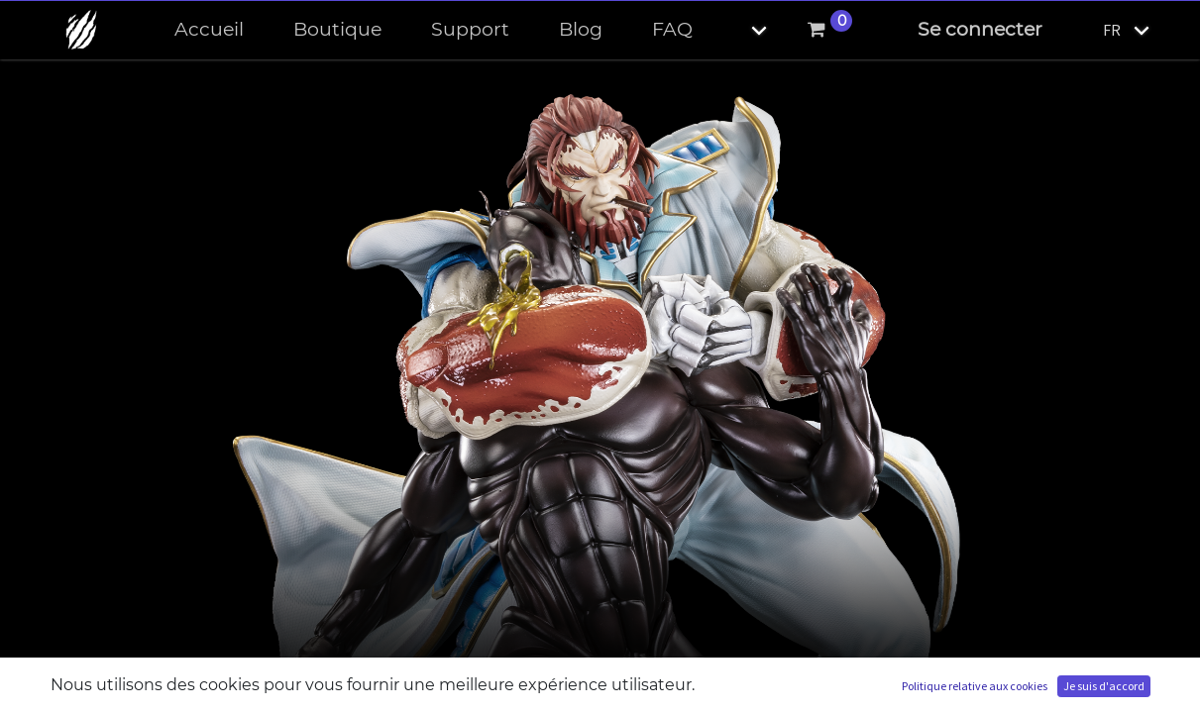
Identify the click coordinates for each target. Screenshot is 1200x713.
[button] (742, 30)
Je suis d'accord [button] (1104, 685)
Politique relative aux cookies (974, 685)
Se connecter (980, 29)
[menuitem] (209, 30)
